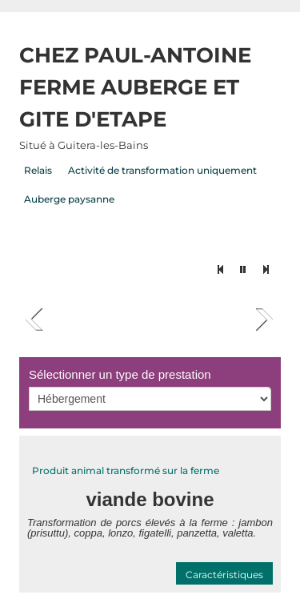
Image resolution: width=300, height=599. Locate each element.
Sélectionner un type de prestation (120, 374)
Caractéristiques (224, 575)
